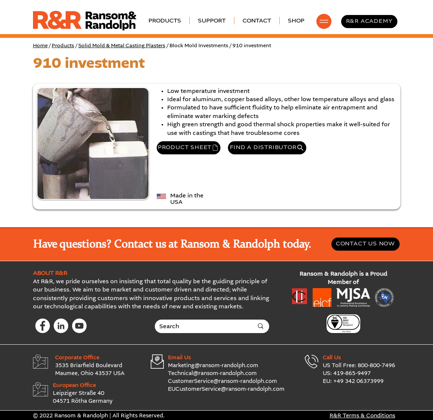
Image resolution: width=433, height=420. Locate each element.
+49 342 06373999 (358, 381)
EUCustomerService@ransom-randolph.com (226, 389)
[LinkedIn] (61, 325)
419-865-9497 (352, 373)
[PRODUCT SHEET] (188, 147)
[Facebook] (42, 325)
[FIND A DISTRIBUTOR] (267, 147)
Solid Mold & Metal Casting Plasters (121, 45)
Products (63, 45)
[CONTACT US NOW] (365, 244)
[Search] (201, 327)
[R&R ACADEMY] (369, 21)
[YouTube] (79, 325)
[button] (212, 20)
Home (40, 45)
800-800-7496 (376, 365)
